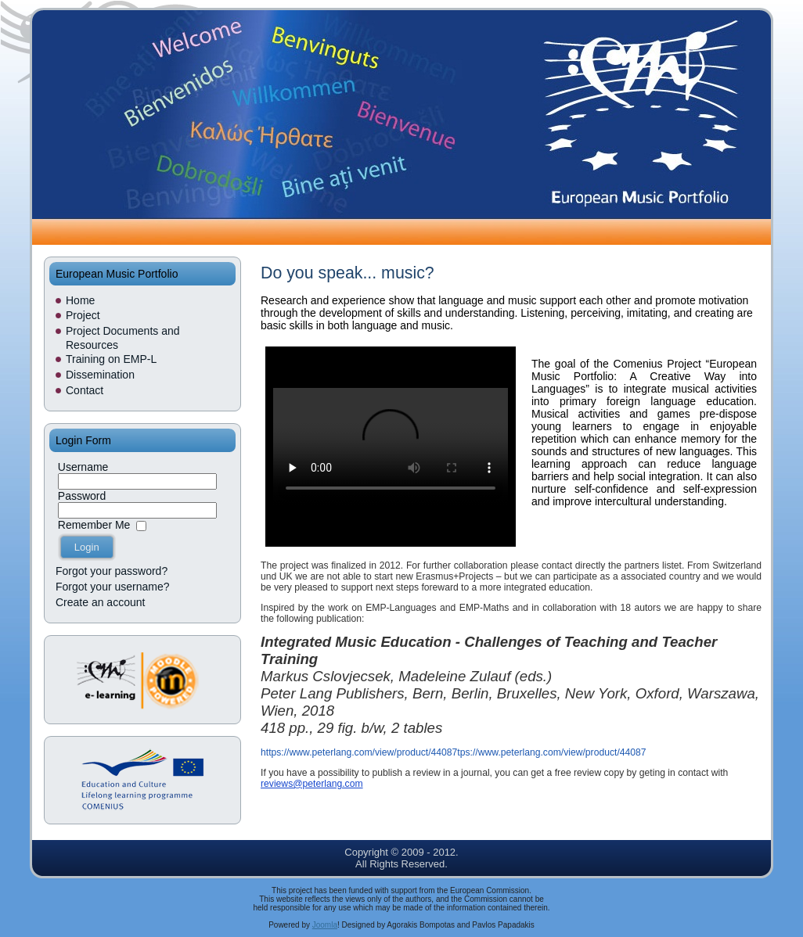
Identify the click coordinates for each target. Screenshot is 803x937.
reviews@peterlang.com (312, 783)
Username (83, 467)
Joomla (324, 925)
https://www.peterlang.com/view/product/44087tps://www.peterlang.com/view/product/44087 (453, 752)
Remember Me (94, 525)
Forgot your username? (113, 586)
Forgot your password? (111, 571)
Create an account (100, 602)
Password (82, 496)
